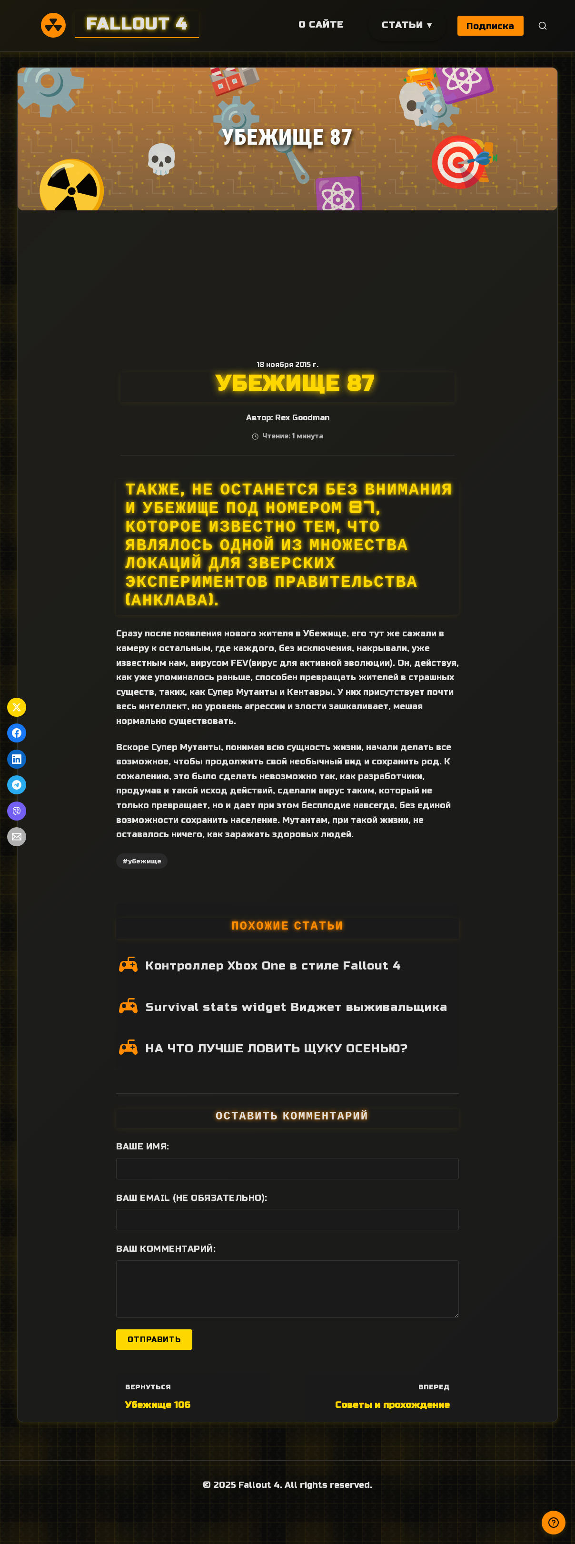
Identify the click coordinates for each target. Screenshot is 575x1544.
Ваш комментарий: (166, 1249)
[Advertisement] (287, 281)
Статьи (402, 25)
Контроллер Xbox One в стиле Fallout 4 (273, 966)
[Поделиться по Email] (16, 836)
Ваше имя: (142, 1146)
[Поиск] (543, 26)
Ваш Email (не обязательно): (192, 1198)
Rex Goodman (302, 418)
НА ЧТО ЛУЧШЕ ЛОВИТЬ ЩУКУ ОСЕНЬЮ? (277, 1048)
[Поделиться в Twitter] (16, 707)
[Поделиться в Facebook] (16, 732)
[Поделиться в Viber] (16, 811)
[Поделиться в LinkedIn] (16, 759)
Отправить (154, 1339)
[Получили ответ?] (553, 1522)
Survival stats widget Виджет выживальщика (296, 1007)
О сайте (319, 24)
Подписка (490, 25)
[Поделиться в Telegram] (16, 784)
